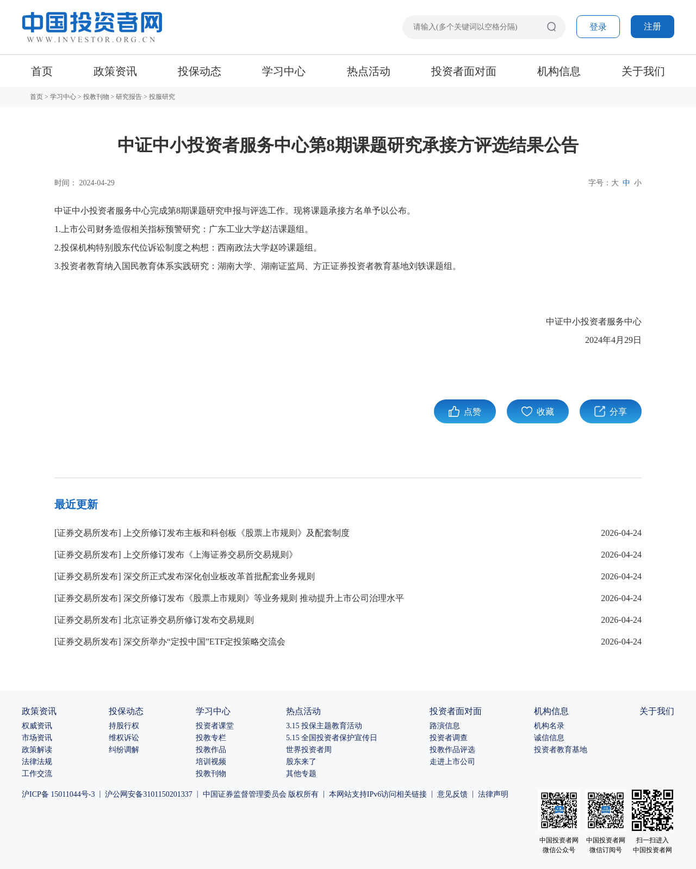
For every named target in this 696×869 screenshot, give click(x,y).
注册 (652, 26)
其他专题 (301, 774)
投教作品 (211, 750)
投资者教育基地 (560, 750)
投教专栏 (211, 738)
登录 (598, 27)
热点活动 (368, 71)
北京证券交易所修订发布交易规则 (188, 619)
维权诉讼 (124, 738)
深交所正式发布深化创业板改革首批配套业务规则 (219, 576)
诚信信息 (549, 738)
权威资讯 (37, 726)
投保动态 (199, 71)
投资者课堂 (215, 726)
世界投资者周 (309, 750)
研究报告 (129, 97)
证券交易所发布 (87, 532)
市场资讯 (37, 738)
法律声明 (493, 794)
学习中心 (284, 71)
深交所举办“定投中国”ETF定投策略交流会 (204, 641)
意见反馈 (452, 794)
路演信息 (445, 726)
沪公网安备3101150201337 (148, 794)
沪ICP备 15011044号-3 (58, 794)
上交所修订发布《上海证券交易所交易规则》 (210, 554)
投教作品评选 (452, 750)
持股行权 (124, 726)
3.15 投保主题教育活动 (324, 726)
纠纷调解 (124, 750)
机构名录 (549, 726)
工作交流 (37, 774)
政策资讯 (115, 71)
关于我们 (643, 71)
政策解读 (37, 750)
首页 (42, 71)
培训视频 (211, 762)
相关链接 (411, 794)
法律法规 (37, 762)
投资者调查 (449, 738)
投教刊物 (96, 97)
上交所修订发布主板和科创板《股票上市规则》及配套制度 (236, 532)
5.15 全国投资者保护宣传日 (331, 738)
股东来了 (301, 762)
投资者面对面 (463, 71)
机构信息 (559, 71)
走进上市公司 (452, 762)
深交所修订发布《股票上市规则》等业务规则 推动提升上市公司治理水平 (263, 598)
